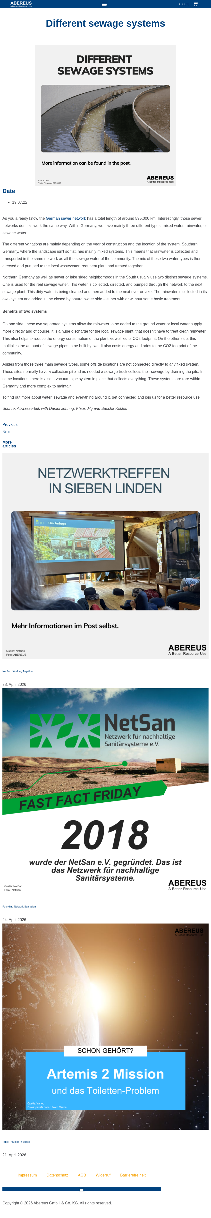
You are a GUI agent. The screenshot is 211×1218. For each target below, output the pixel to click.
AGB (82, 1175)
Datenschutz (57, 1175)
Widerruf (103, 1175)
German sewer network (66, 218)
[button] (104, 4)
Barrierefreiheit (133, 1175)
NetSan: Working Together (17, 671)
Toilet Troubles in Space (16, 1141)
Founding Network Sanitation (19, 906)
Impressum (27, 1175)
